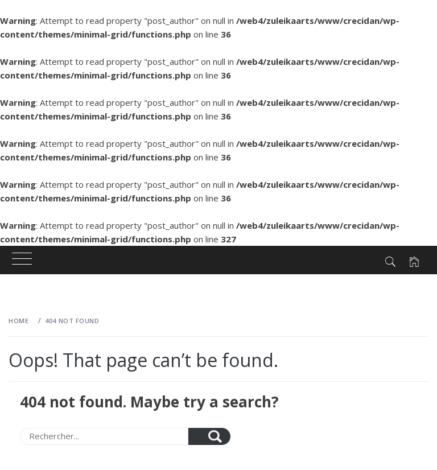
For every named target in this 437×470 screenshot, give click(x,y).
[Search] (104, 436)
